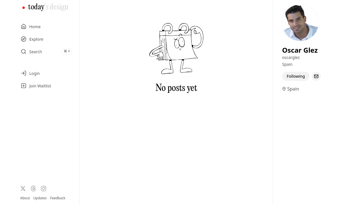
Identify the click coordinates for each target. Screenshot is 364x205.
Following (296, 76)
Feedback (57, 198)
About (25, 198)
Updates (40, 198)
